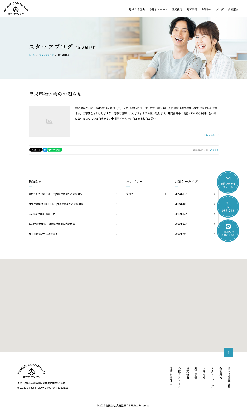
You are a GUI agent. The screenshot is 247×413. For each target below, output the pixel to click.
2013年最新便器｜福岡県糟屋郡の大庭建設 (52, 223)
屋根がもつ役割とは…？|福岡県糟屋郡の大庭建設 (55, 194)
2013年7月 (180, 233)
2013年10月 (181, 223)
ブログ (216, 149)
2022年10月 (181, 194)
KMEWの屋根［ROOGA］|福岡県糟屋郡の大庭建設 (56, 204)
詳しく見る (211, 134)
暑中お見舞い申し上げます (43, 233)
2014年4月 (180, 204)
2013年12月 (181, 213)
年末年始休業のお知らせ (55, 93)
